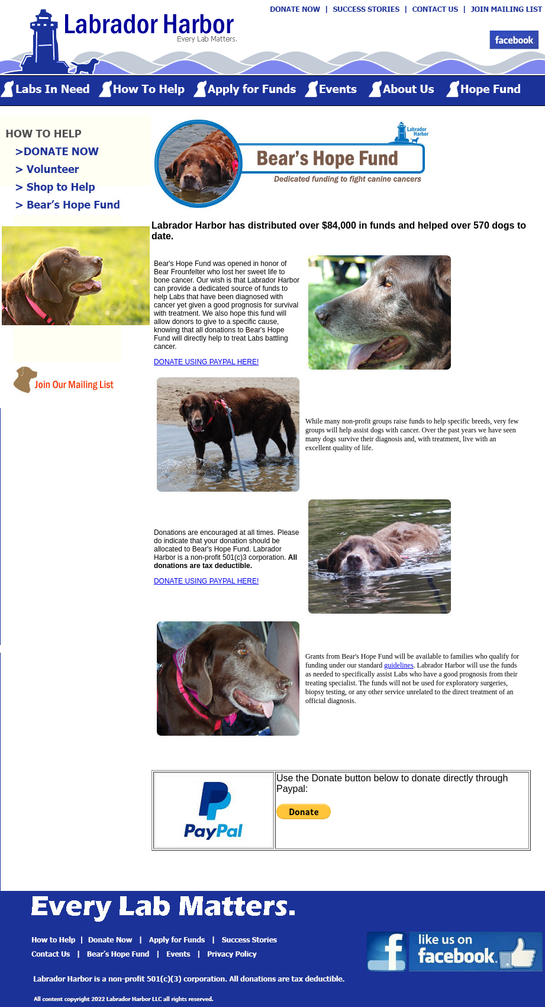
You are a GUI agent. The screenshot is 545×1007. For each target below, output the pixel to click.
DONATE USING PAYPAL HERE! (206, 362)
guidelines (398, 665)
